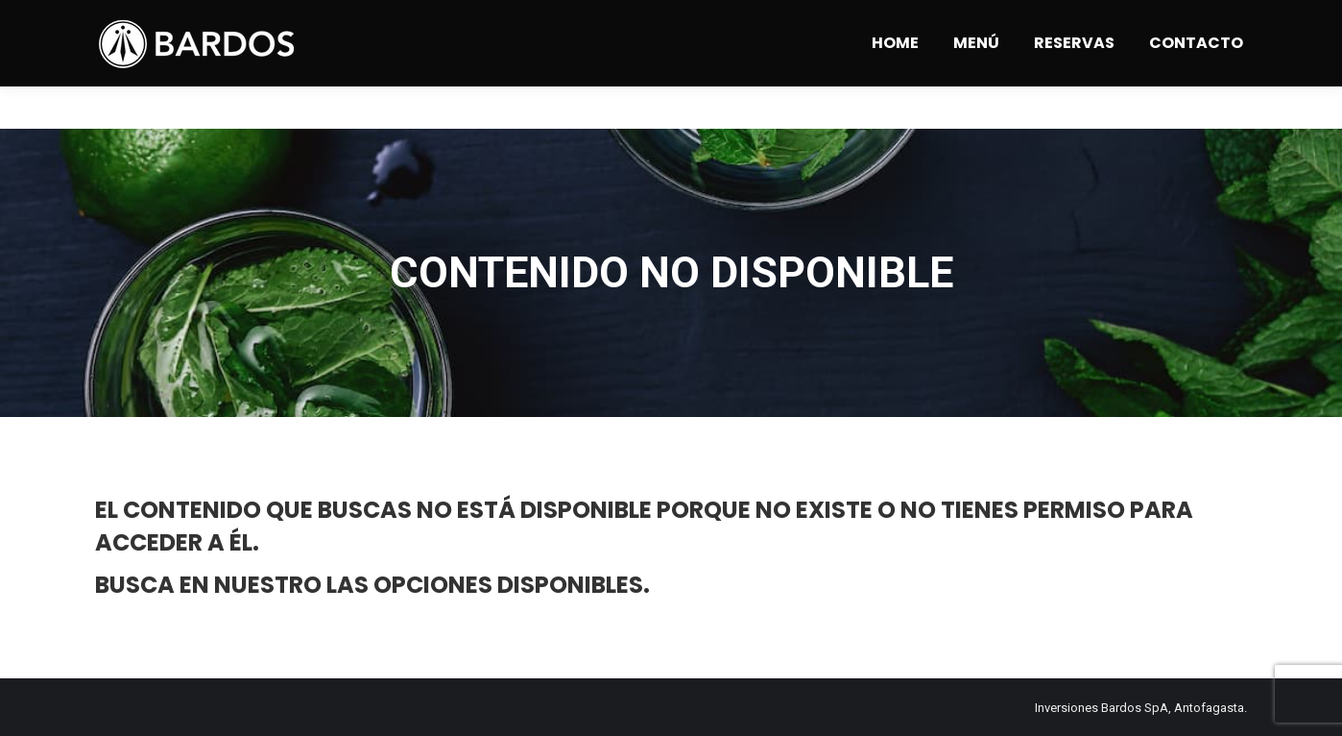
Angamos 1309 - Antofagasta (309, 21)
